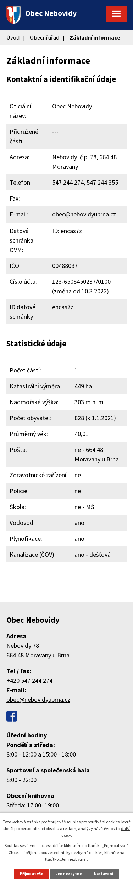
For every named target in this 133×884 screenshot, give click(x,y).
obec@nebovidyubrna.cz (84, 214)
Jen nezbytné (69, 873)
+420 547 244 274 (29, 680)
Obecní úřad (44, 37)
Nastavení (103, 873)
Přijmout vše (31, 873)
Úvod (13, 37)
